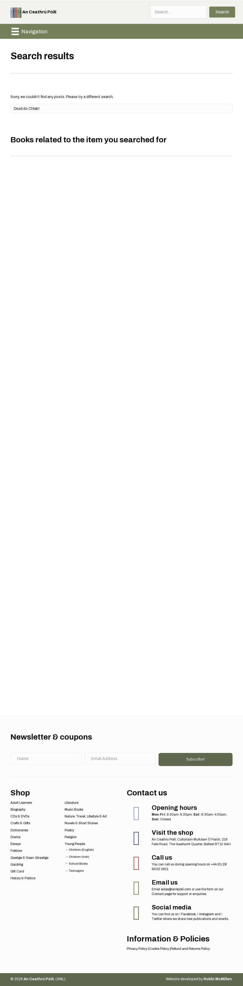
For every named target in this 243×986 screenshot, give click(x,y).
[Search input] (178, 12)
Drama (15, 837)
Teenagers (76, 870)
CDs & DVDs (19, 816)
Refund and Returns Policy (190, 949)
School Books (78, 863)
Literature (71, 803)
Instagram (205, 914)
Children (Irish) (79, 856)
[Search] (121, 108)
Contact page (162, 894)
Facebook (187, 914)
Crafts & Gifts (20, 823)
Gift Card (17, 871)
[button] (222, 12)
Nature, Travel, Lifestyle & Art (86, 816)
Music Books (74, 809)
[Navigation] (29, 31)
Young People (75, 844)
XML (60, 979)
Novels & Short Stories (81, 823)
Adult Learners (21, 803)
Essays (15, 844)
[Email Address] (120, 758)
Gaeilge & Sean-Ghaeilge (29, 858)
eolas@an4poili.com (176, 889)
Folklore (16, 851)
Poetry (69, 830)
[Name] (46, 758)
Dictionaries (19, 830)
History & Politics (22, 878)
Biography (17, 809)
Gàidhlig (16, 864)
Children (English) (81, 849)
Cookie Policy (159, 949)
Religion (71, 837)
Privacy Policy (137, 949)
